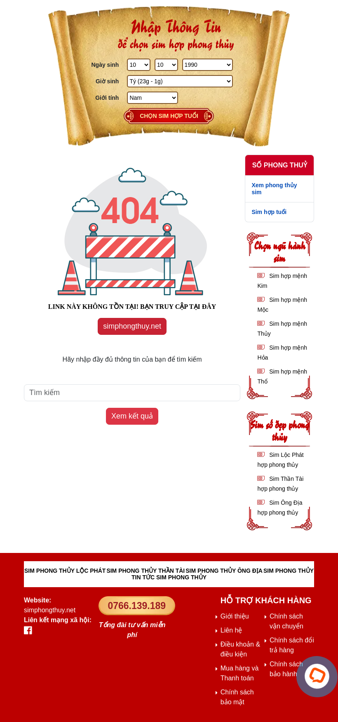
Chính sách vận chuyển (286, 621)
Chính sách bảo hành (286, 669)
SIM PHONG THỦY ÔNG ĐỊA (224, 570)
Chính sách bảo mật (237, 697)
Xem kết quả (132, 416)
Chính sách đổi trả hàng (292, 645)
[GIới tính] (152, 98)
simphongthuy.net (132, 326)
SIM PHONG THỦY (288, 570)
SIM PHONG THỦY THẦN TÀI (145, 570)
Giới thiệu (235, 616)
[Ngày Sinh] (138, 65)
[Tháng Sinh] (166, 65)
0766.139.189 (137, 605)
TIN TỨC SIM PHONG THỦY (169, 577)
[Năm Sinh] (207, 65)
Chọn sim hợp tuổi (169, 116)
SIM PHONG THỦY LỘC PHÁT (65, 570)
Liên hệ (231, 630)
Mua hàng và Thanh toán (240, 673)
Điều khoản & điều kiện (240, 649)
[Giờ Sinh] (179, 81)
